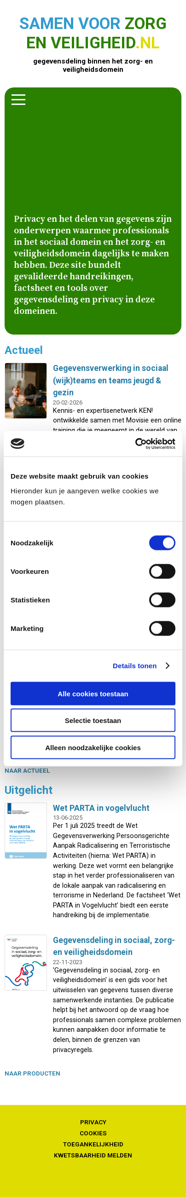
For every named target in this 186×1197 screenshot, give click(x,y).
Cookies (93, 1133)
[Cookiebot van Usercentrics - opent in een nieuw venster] (135, 444)
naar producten (32, 1073)
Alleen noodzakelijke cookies (93, 747)
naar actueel (27, 770)
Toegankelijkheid (93, 1144)
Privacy (93, 1122)
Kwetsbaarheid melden (93, 1155)
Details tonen (135, 666)
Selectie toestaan (93, 720)
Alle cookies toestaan (93, 693)
